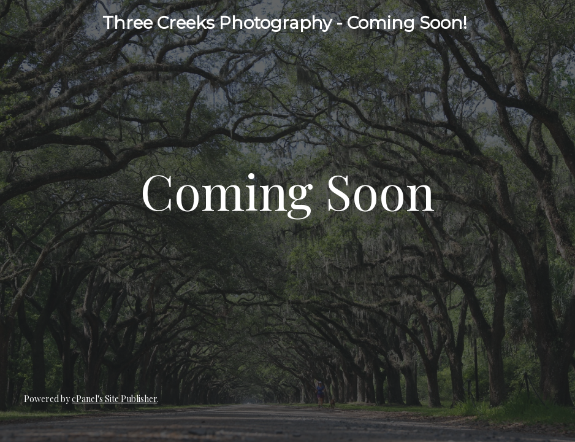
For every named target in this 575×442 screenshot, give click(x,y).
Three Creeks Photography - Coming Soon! (284, 22)
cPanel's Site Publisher (114, 399)
